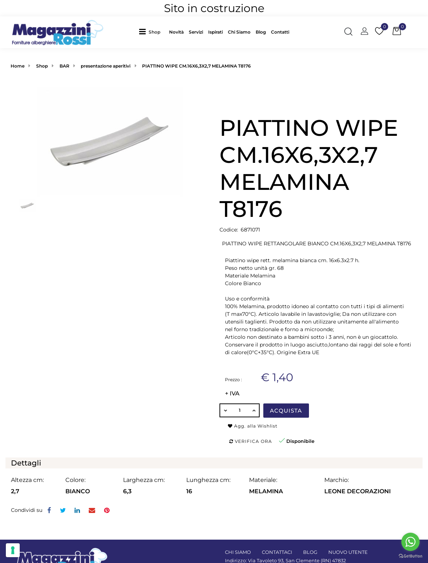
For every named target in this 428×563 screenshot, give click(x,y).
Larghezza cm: (144, 479)
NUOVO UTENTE (348, 552)
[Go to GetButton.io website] (410, 556)
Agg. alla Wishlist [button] (253, 426)
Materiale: (263, 479)
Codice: (228, 229)
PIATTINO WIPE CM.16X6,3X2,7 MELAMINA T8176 (196, 66)
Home (17, 66)
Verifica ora (250, 441)
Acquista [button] (286, 410)
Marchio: (336, 479)
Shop (154, 32)
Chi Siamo (239, 32)
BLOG (310, 552)
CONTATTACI (277, 552)
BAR (64, 66)
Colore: (75, 479)
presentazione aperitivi (105, 66)
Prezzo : (233, 379)
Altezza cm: (27, 479)
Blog (261, 32)
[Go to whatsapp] (410, 542)
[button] (156, 32)
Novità (176, 32)
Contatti (280, 32)
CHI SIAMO (238, 552)
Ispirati (215, 32)
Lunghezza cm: (208, 479)
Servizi (196, 32)
